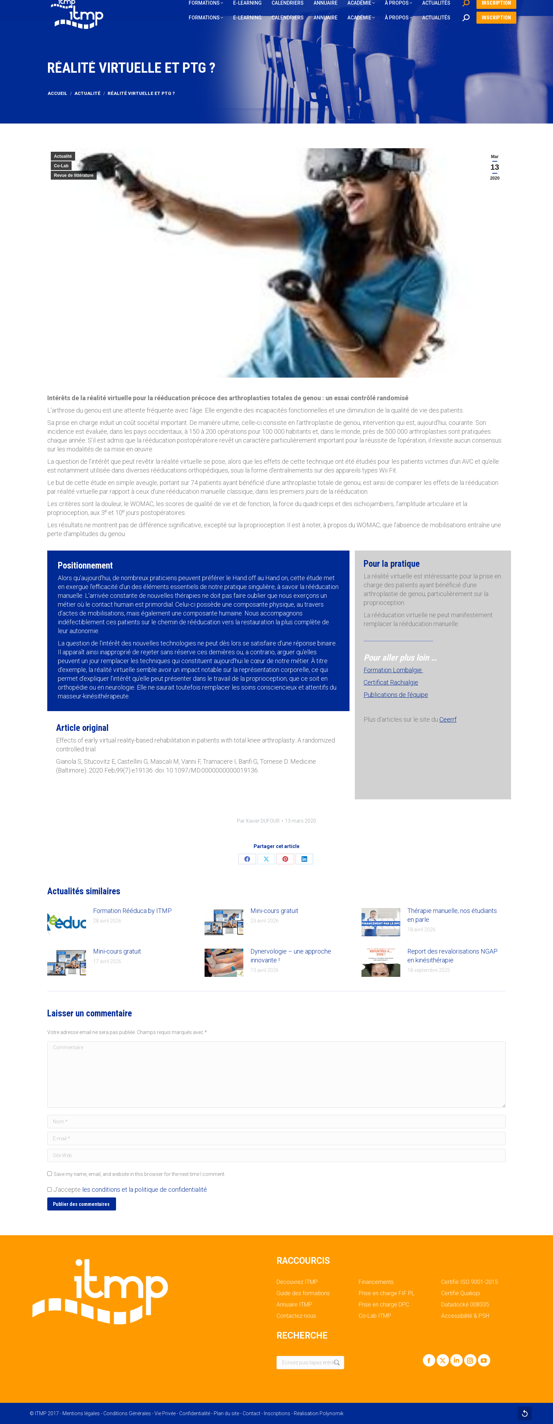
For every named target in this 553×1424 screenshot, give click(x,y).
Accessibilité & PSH (465, 1316)
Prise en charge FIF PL (386, 1293)
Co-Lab (61, 165)
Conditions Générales (127, 1413)
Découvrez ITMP (297, 1282)
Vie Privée (165, 1413)
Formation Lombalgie (393, 670)
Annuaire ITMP (294, 1305)
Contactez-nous (296, 1316)
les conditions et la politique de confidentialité (144, 1189)
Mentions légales (81, 1413)
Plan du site (226, 1413)
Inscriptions (277, 1413)
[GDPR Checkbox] (49, 1189)
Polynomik (332, 1413)
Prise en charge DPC (384, 1305)
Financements (376, 1282)
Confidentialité (194, 1413)
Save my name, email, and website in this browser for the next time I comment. (139, 1174)
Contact (251, 1413)
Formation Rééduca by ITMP (132, 910)
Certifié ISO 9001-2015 (469, 1282)
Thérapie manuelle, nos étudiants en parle (452, 915)
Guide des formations (303, 1293)
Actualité (63, 156)
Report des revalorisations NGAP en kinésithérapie (452, 956)
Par (258, 821)
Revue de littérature (73, 175)
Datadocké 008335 (465, 1305)
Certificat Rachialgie (391, 682)
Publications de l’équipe (396, 694)
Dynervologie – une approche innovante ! (290, 956)
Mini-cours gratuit (274, 910)
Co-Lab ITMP (375, 1316)
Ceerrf (448, 719)
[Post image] (66, 922)
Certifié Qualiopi (460, 1293)
